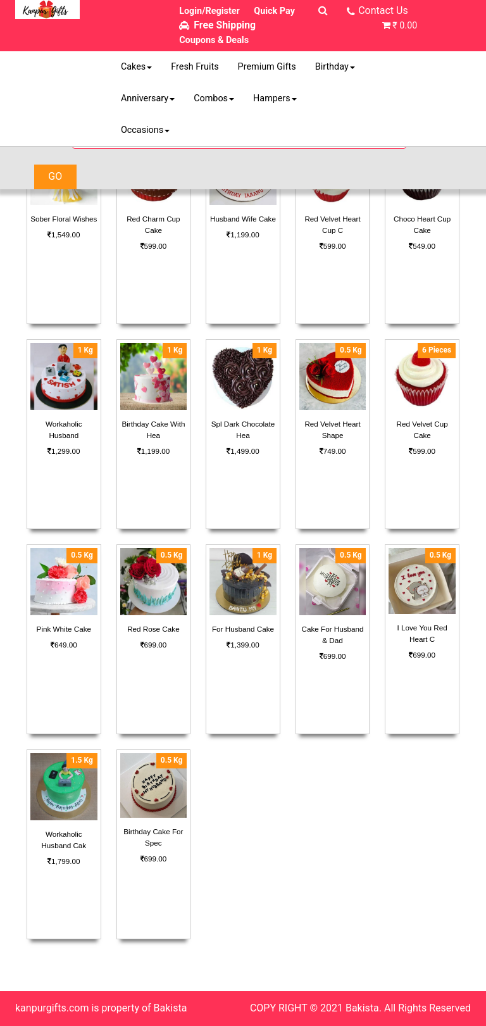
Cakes (136, 66)
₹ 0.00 (404, 25)
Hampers (275, 98)
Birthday (335, 66)
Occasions (145, 130)
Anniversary (148, 98)
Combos (214, 98)
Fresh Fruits (194, 66)
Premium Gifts (267, 66)
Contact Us (383, 10)
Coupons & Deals (214, 40)
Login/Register (209, 11)
